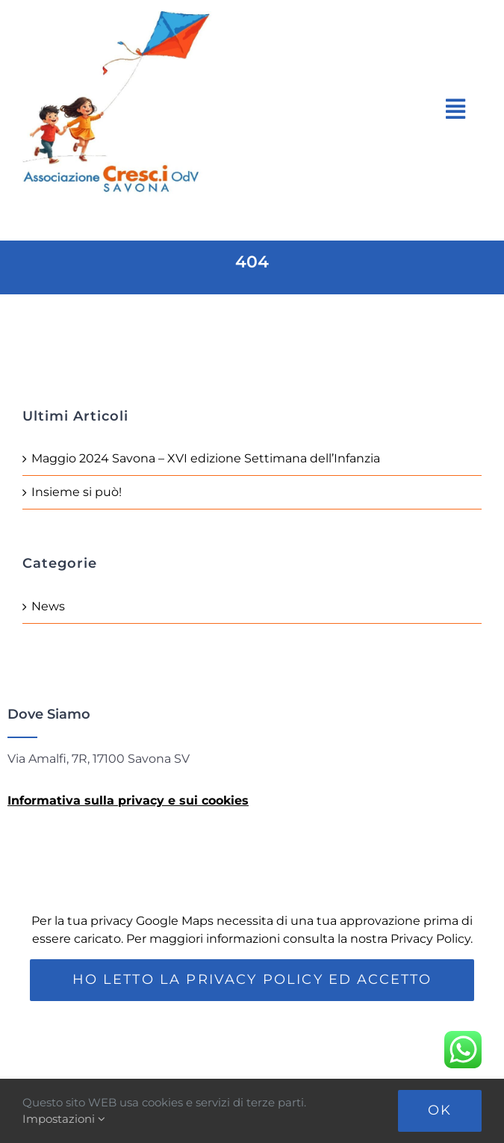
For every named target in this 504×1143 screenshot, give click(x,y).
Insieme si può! (76, 492)
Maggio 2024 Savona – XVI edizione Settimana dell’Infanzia (205, 458)
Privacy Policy (430, 939)
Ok (440, 1110)
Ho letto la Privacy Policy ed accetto (252, 979)
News (48, 606)
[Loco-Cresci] (132, 17)
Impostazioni (63, 1119)
